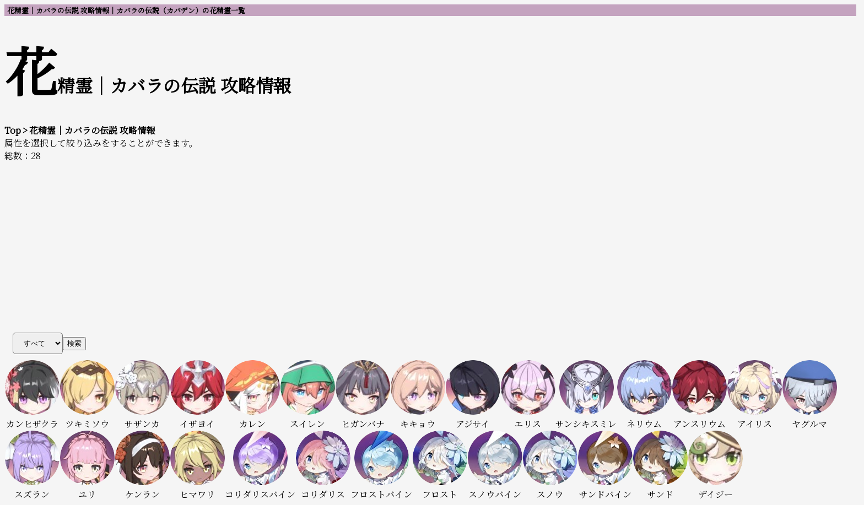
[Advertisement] (432, 244)
